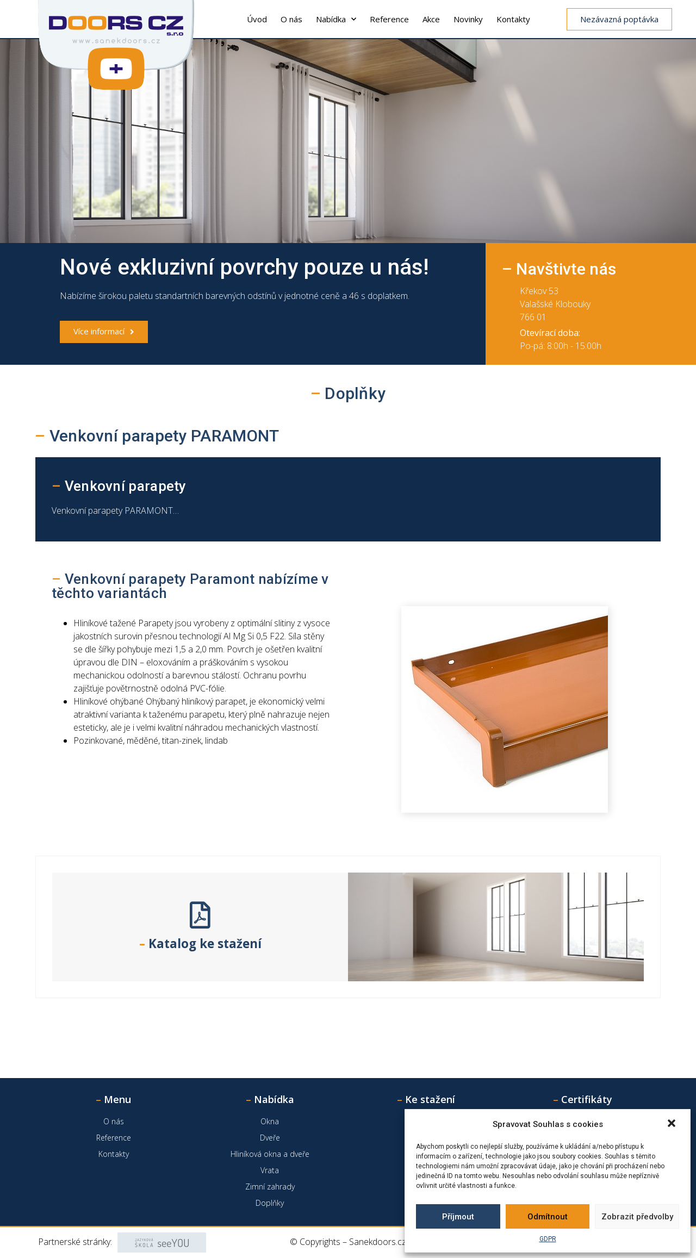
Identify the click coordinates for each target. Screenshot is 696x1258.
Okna (269, 1121)
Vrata (269, 1170)
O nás (291, 19)
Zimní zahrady (270, 1186)
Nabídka (336, 19)
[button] (672, 1124)
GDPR (547, 1239)
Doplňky (270, 1203)
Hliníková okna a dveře (270, 1154)
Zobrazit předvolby (637, 1217)
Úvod (257, 19)
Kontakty (513, 19)
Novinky (468, 19)
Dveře (270, 1137)
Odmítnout (547, 1217)
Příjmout (458, 1217)
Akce (431, 19)
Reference (389, 19)
